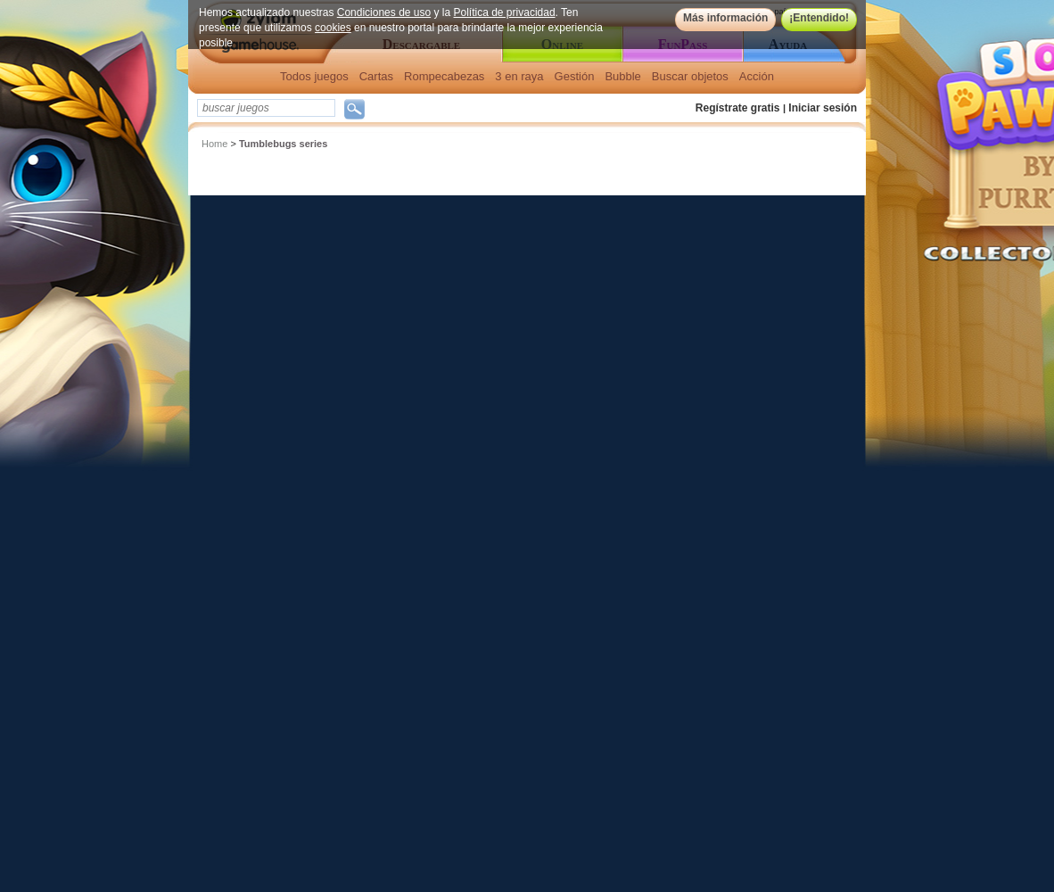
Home (214, 143)
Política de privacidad (505, 12)
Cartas (376, 76)
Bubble (622, 76)
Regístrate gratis (738, 108)
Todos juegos (314, 76)
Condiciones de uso (384, 12)
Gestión (575, 76)
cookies (333, 27)
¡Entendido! (819, 18)
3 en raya (519, 76)
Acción (756, 76)
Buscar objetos (690, 76)
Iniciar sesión (822, 108)
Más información (725, 18)
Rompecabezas (444, 76)
